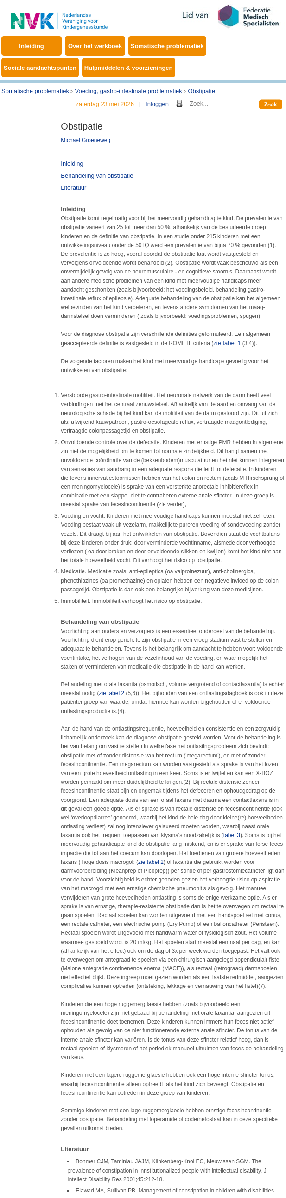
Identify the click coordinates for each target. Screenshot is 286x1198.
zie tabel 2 (111, 693)
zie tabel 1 (227, 343)
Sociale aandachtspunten (40, 67)
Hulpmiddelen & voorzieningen (128, 67)
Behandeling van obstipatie (97, 175)
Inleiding (31, 46)
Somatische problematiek (167, 46)
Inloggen (157, 103)
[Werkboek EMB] (59, 15)
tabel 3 (231, 835)
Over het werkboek (95, 46)
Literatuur (73, 187)
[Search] (217, 103)
